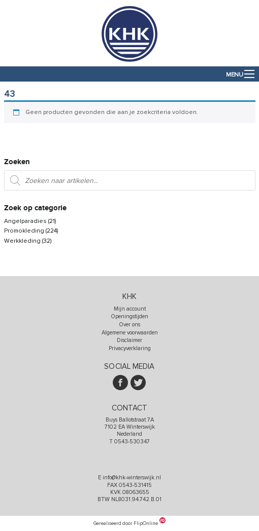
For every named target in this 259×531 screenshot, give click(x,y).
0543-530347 (132, 441)
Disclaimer (129, 340)
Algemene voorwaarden (130, 332)
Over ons (129, 324)
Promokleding (24, 231)
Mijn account (130, 309)
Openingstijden (129, 316)
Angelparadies (25, 221)
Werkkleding (22, 241)
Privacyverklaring (130, 348)
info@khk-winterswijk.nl (132, 477)
